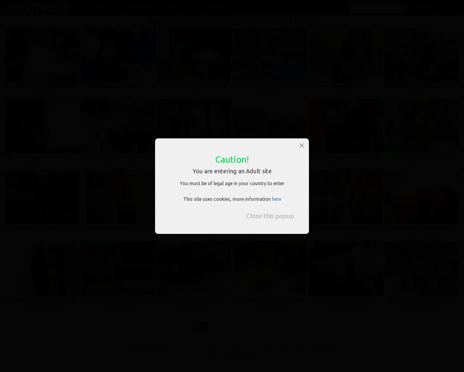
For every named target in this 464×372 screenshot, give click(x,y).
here (276, 199)
